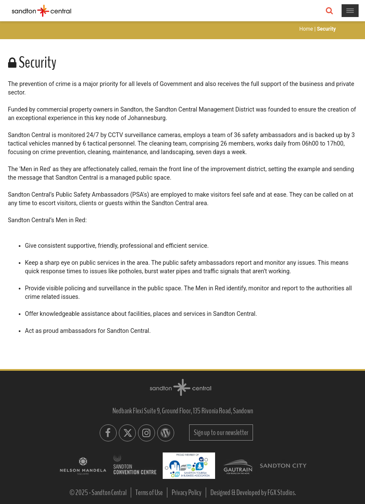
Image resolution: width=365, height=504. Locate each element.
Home (306, 29)
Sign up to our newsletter (221, 432)
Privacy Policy (186, 492)
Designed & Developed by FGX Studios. (253, 492)
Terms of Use (149, 492)
